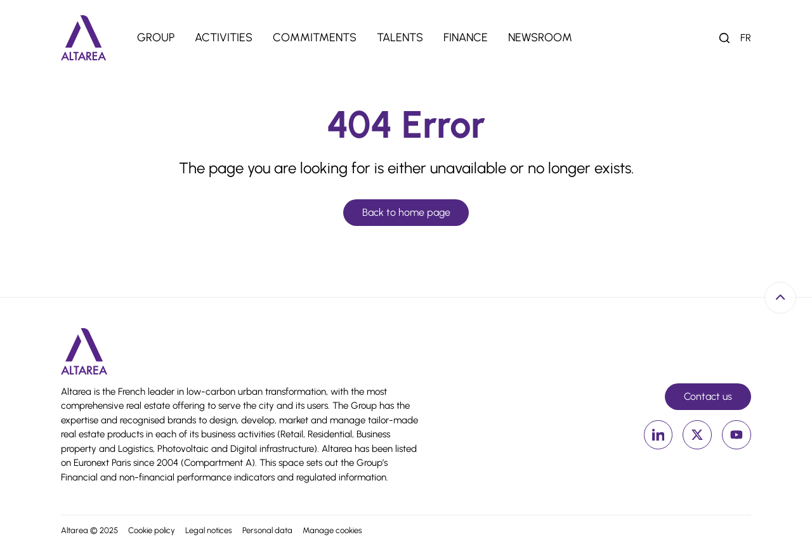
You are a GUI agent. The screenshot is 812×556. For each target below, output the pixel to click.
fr (745, 38)
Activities (223, 37)
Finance (465, 37)
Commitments (315, 37)
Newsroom (540, 37)
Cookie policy (151, 530)
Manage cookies (332, 530)
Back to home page (406, 212)
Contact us (708, 396)
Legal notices (208, 530)
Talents (400, 37)
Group (155, 37)
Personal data (267, 530)
